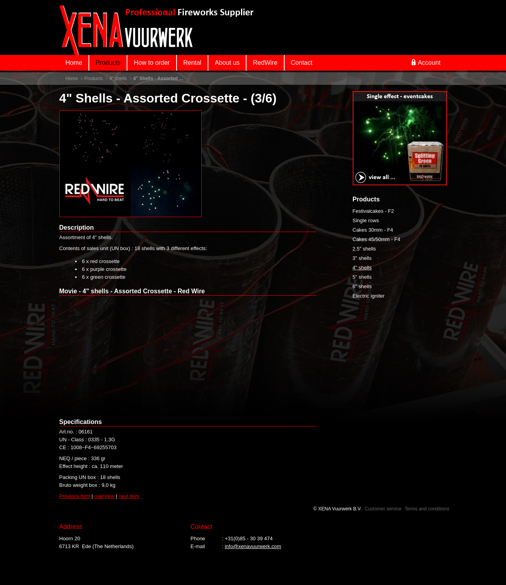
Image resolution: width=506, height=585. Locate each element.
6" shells (362, 286)
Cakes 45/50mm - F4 (376, 239)
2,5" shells (364, 249)
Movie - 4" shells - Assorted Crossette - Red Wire (132, 291)
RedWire (265, 62)
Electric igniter (369, 296)
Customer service (383, 509)
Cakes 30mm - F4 (373, 230)
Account (426, 62)
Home (74, 62)
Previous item (74, 496)
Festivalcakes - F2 (373, 211)
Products (108, 62)
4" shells (118, 78)
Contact (302, 62)
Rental (192, 62)
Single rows (366, 220)
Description (76, 227)
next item (129, 496)
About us (227, 62)
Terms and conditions (427, 509)
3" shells (362, 258)
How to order (152, 62)
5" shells (362, 277)
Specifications (80, 422)
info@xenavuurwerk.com (253, 546)
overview (104, 496)
